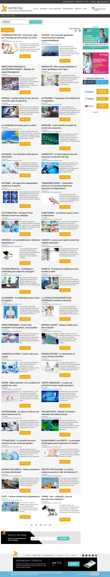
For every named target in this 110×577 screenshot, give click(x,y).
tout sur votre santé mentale (102, 91)
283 (45, 525)
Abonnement (68, 9)
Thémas (93, 1)
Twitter (86, 555)
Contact (74, 555)
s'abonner (73, 564)
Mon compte (104, 1)
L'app (86, 1)
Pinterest (89, 555)
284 (50, 525)
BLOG (85, 9)
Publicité (60, 555)
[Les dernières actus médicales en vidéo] (95, 134)
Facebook (83, 555)
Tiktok (93, 555)
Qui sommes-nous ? (49, 555)
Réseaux (78, 9)
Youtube (96, 555)
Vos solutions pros (102, 106)
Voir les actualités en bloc (80, 31)
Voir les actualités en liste (76, 31)
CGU (67, 555)
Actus (35, 9)
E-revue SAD (79, 1)
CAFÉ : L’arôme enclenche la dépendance (21, 496)
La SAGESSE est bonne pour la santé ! (19, 125)
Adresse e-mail (35, 536)
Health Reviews (55, 9)
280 (31, 525)
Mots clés (6, 22)
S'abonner (63, 538)
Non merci (94, 574)
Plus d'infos (34, 574)
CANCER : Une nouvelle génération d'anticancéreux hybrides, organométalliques (57, 38)
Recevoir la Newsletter (95, 78)
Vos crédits (102, 98)
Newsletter (36, 555)
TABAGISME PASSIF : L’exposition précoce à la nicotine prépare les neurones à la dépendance (57, 186)
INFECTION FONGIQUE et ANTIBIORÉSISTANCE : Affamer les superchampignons (18, 69)
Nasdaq (94, 7)
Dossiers (43, 9)
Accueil (3, 16)
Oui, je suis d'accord (83, 574)
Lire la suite (25, 56)
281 (36, 525)
